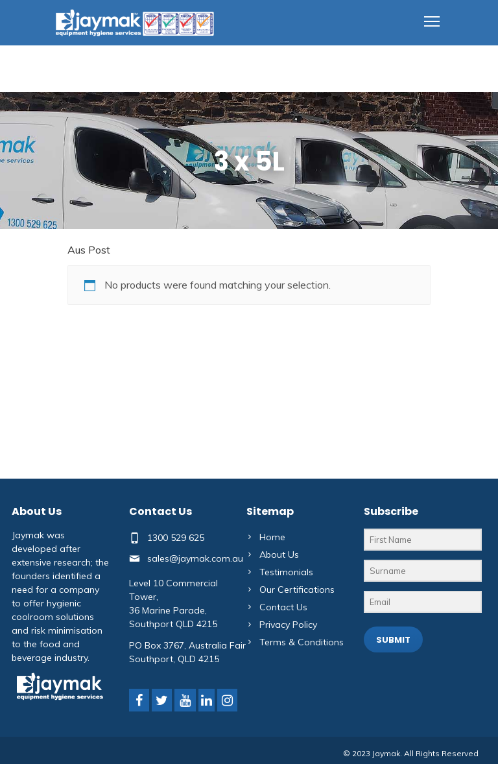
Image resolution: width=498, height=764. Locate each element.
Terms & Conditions (301, 642)
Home (272, 537)
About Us (279, 554)
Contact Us (283, 607)
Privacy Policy (288, 624)
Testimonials (286, 572)
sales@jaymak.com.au (195, 558)
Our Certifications (297, 589)
